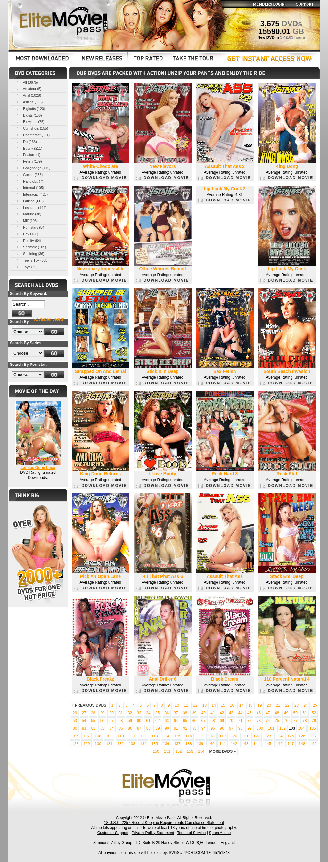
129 (86, 744)
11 (186, 705)
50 (295, 713)
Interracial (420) (32, 194)
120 (234, 736)
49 (286, 713)
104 (301, 728)
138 (188, 744)
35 (157, 713)
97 (231, 728)
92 (185, 728)
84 (112, 728)
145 (268, 744)
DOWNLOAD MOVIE (100, 178)
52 (314, 713)
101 (271, 728)
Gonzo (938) (29, 174)
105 (312, 728)
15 (223, 705)
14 (214, 705)
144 (256, 744)
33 (139, 713)
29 (102, 713)
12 (195, 705)
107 (86, 736)
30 (111, 713)
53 (75, 720)
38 (185, 713)
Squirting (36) (30, 253)
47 (268, 713)
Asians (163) (29, 102)
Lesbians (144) (31, 207)
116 (188, 736)
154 (201, 751)
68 (212, 720)
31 (121, 713)
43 (231, 713)
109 (109, 736)
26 (75, 713)
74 (268, 720)
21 (278, 705)
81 (84, 728)
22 (287, 705)
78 (304, 720)
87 (139, 728)
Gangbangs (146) (33, 168)
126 (302, 736)
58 (121, 720)
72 (249, 720)
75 (277, 720)
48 (277, 713)
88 (148, 728)
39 (194, 713)
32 (130, 713)
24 (306, 705)
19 (260, 705)
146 (279, 744)
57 (111, 720)
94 (203, 728)
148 (302, 744)
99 (249, 728)
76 (286, 720)
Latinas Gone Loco (37, 467)
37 (176, 713)
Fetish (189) (29, 161)
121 (245, 736)
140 (211, 744)
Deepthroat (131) (33, 135)
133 (132, 744)
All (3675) (27, 82)
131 (109, 744)
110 (121, 736)
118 (211, 736)
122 (256, 736)
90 (167, 728)
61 (148, 720)
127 (313, 736)
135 (155, 744)
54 (84, 720)
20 (269, 705)
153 (190, 751)
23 (296, 705)
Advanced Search (49, 319)
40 (203, 713)
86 (130, 728)
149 (313, 744)
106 (75, 736)
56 (102, 720)
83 (102, 728)
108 (98, 736)
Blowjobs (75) (30, 121)
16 (232, 705)
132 (121, 744)
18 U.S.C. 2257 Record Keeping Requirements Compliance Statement (164, 822)
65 (185, 720)
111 (132, 736)
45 (249, 713)
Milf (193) (27, 220)
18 (250, 705)
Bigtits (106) (29, 115)
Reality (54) (28, 240)
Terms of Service (191, 833)
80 (75, 728)
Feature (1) (28, 154)
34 (148, 713)
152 (178, 751)
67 (203, 720)
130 (98, 744)
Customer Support (112, 833)
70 (231, 720)
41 (212, 713)
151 (167, 751)
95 (213, 728)
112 (143, 736)
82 (93, 728)
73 (259, 720)
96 (222, 728)
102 (282, 728)
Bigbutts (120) (30, 108)
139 (200, 744)
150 (156, 751)
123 (268, 736)
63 (167, 720)
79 (314, 720)
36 (167, 713)
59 (130, 720)
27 (84, 713)
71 (240, 720)
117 (200, 736)
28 (93, 713)
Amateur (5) (29, 88)
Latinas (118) (30, 201)
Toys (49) (26, 267)
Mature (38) (28, 214)
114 (166, 736)
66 (194, 720)
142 (234, 744)
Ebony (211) (29, 148)
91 (176, 728)
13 (204, 705)
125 (290, 736)
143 (245, 744)
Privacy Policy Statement (153, 833)
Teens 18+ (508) (32, 260)
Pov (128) (27, 234)
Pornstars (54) (30, 227)
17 (241, 705)
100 (260, 728)
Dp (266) (26, 141)
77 (295, 720)
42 (222, 713)
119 (222, 736)
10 (177, 705)
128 (75, 744)
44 (240, 713)
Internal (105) (30, 187)
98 (240, 728)
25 (315, 705)
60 (139, 720)
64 (176, 720)
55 (93, 720)
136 (166, 744)
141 (222, 744)
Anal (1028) (28, 95)
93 (194, 728)
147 (290, 744)
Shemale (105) (31, 247)
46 (259, 713)
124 (279, 736)
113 (155, 736)
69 (222, 720)
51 (304, 713)
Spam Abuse (220, 833)
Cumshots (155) (32, 128)
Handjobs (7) (29, 181)
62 (157, 720)
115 (177, 736)
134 (143, 744)
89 (157, 728)
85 (121, 728)
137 (177, 744)
